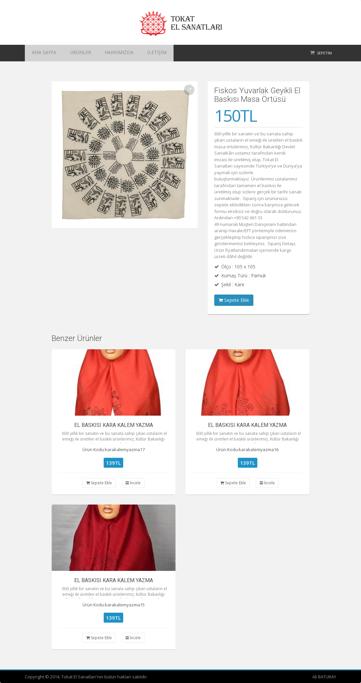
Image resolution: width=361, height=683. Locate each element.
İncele (133, 483)
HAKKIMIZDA (102, 53)
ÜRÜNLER (70, 53)
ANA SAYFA (40, 53)
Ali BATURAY (324, 677)
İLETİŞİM (133, 53)
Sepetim (324, 52)
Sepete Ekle (234, 300)
